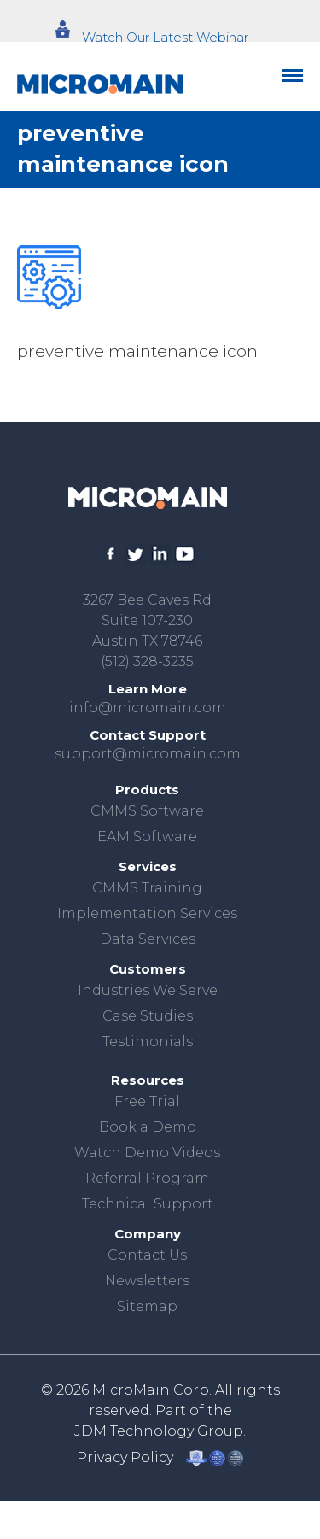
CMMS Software (147, 811)
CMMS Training (147, 888)
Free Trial (147, 1101)
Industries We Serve (148, 990)
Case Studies (147, 1016)
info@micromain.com (147, 707)
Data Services (147, 939)
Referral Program (147, 1178)
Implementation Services (147, 913)
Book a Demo (147, 1127)
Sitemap (147, 1306)
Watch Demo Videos (147, 1152)
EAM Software (147, 836)
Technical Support (147, 1204)
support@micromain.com (148, 754)
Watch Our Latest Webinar (165, 37)
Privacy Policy (125, 1457)
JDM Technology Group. (160, 1431)
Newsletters (147, 1281)
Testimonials (147, 1041)
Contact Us (147, 1255)
